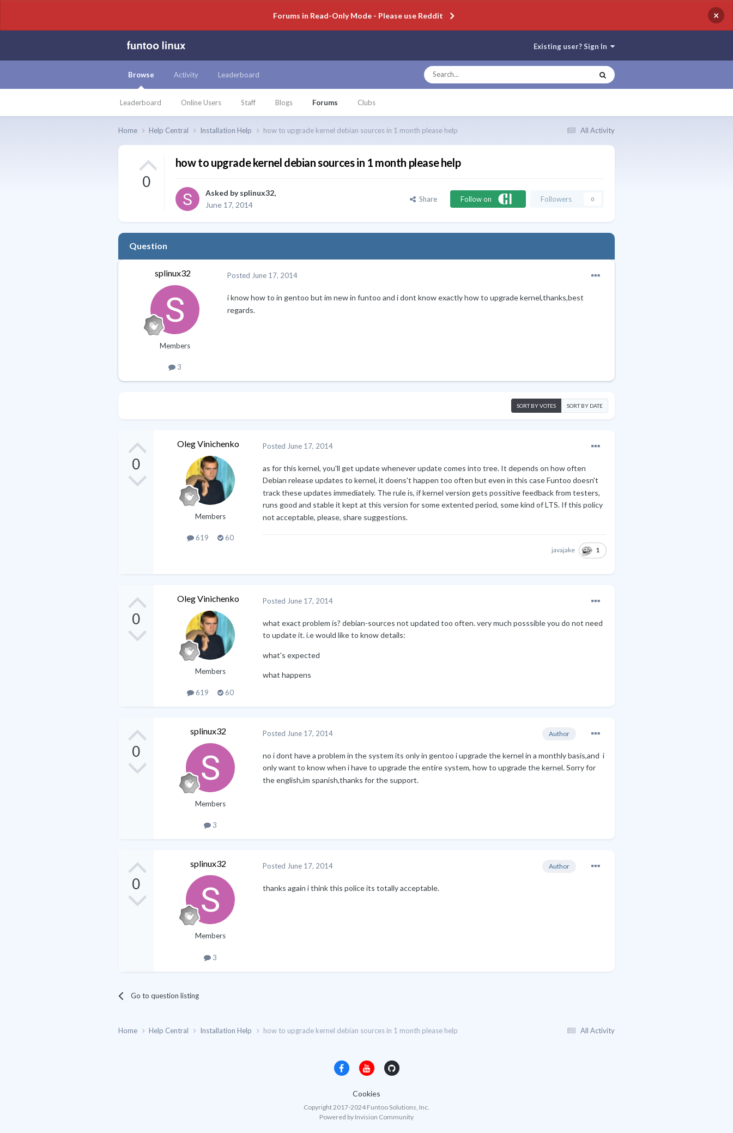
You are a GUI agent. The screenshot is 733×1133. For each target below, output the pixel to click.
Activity (186, 74)
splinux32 (257, 192)
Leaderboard (140, 102)
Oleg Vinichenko (208, 443)
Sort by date (585, 405)
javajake (563, 550)
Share (423, 199)
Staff (248, 102)
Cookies (366, 1093)
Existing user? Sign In (574, 46)
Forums (325, 102)
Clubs (366, 102)
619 (198, 537)
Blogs (284, 102)
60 (225, 537)
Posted (262, 275)
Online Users (201, 102)
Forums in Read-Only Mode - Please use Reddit (358, 15)
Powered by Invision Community (366, 1117)
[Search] (486, 74)
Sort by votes (536, 405)
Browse (141, 79)
